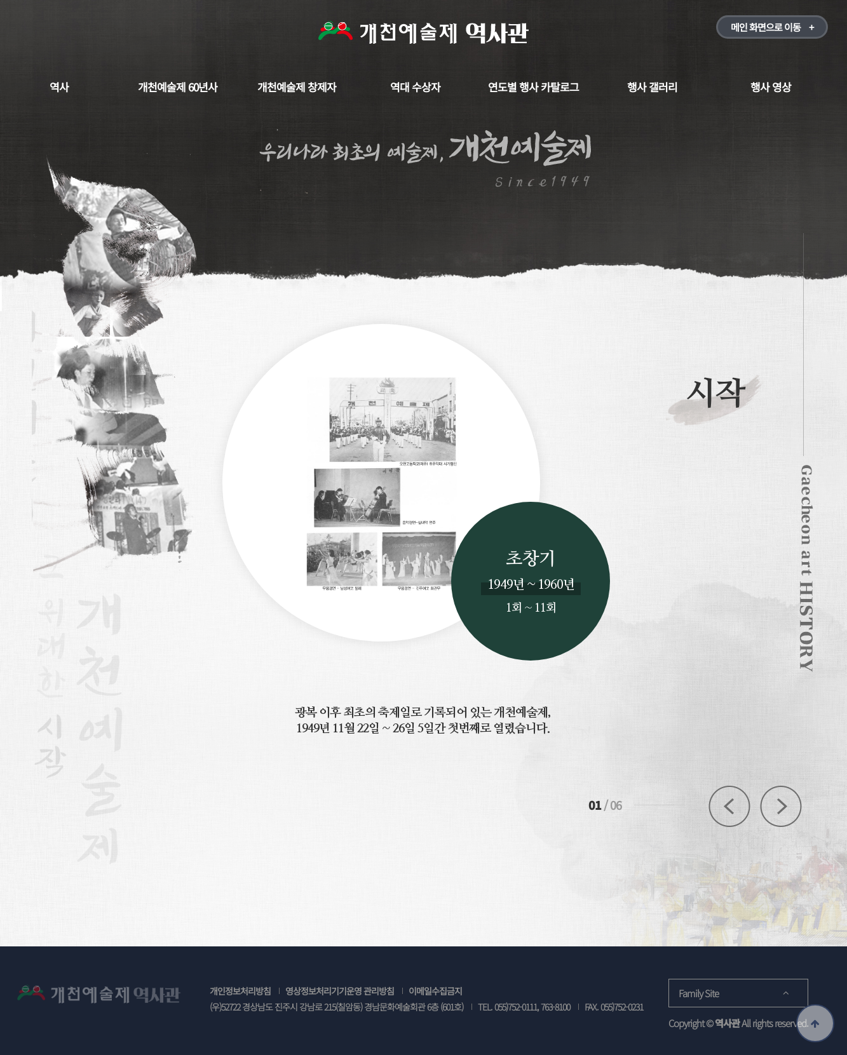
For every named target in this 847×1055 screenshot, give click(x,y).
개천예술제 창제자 (296, 87)
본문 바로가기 (0, 0)
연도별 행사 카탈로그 (533, 87)
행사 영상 (770, 87)
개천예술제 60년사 (177, 87)
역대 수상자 (415, 87)
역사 (59, 87)
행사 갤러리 (652, 87)
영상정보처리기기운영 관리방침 (339, 990)
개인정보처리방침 (240, 990)
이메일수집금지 (435, 990)
